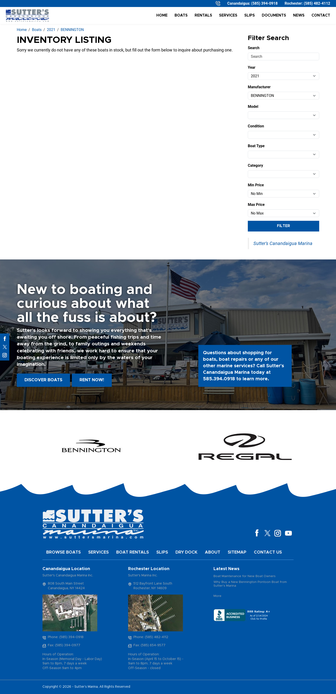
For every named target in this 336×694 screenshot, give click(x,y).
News (298, 15)
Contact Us (268, 552)
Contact (321, 15)
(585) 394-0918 (264, 3)
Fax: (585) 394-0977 (64, 645)
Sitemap (237, 552)
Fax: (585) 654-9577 (149, 645)
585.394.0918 (219, 379)
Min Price (256, 185)
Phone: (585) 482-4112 (150, 637)
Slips (249, 15)
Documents (274, 15)
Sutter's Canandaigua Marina (282, 243)
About (212, 552)
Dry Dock (186, 552)
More (217, 596)
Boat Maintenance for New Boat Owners (245, 576)
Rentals (203, 15)
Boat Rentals (132, 552)
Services (228, 15)
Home (162, 15)
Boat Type (256, 146)
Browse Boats (63, 552)
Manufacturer (259, 87)
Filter (283, 226)
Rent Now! (92, 380)
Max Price (256, 204)
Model (253, 106)
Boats (181, 15)
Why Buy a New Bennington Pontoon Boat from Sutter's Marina (250, 584)
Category (255, 165)
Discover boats (43, 380)
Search (253, 48)
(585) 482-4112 (317, 3)
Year (251, 67)
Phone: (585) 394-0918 (66, 637)
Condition (256, 126)
